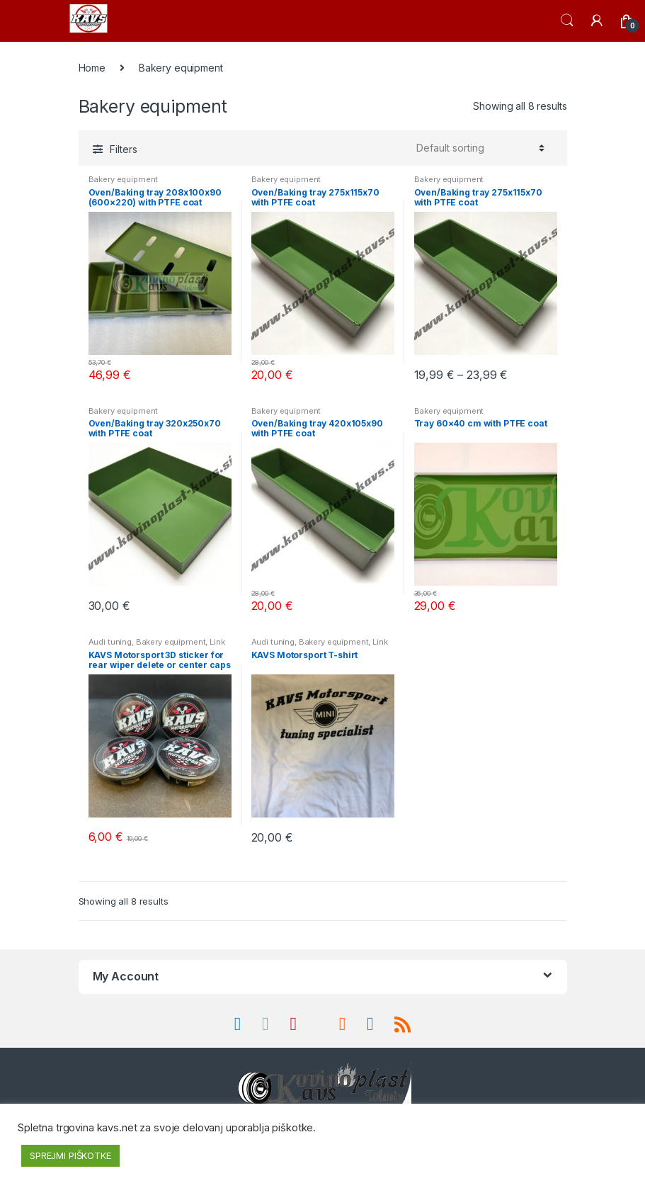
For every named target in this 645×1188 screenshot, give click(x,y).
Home (92, 68)
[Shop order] (478, 148)
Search (567, 20)
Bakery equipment (124, 179)
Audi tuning (110, 642)
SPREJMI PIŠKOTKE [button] (70, 1155)
